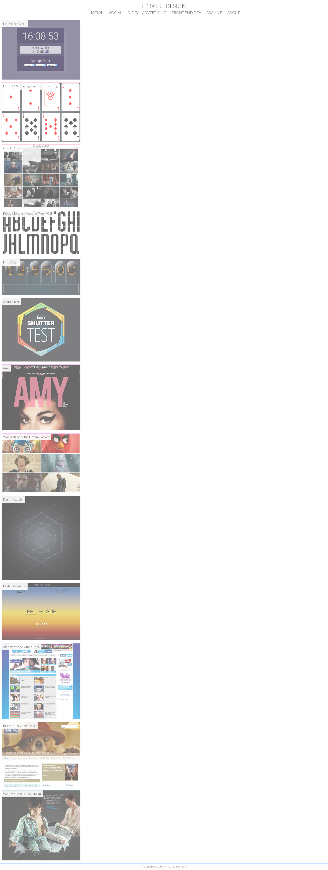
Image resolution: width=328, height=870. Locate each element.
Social (115, 12)
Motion (96, 12)
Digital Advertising (146, 12)
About (233, 12)
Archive (214, 12)
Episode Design (164, 6)
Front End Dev (186, 12)
